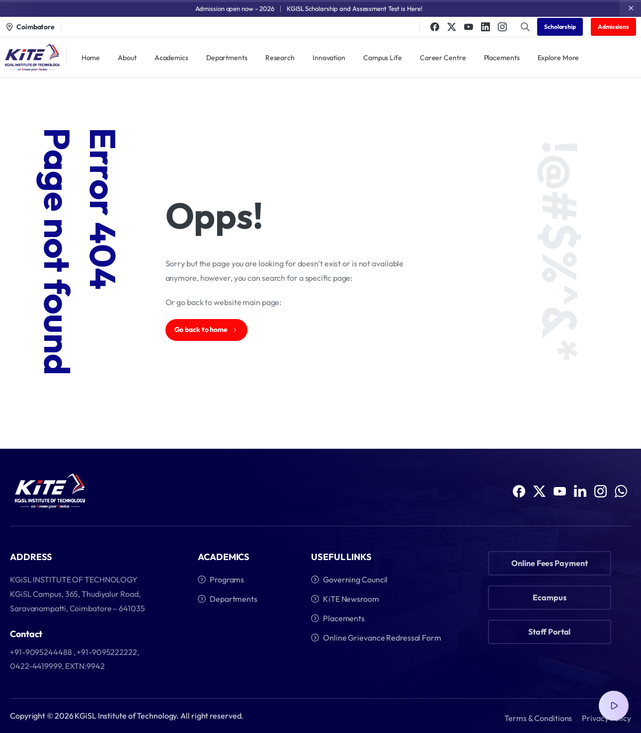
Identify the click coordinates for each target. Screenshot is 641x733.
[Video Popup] (614, 706)
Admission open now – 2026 (235, 8)
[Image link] (50, 492)
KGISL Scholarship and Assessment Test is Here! (354, 8)
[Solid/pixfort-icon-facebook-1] (519, 494)
